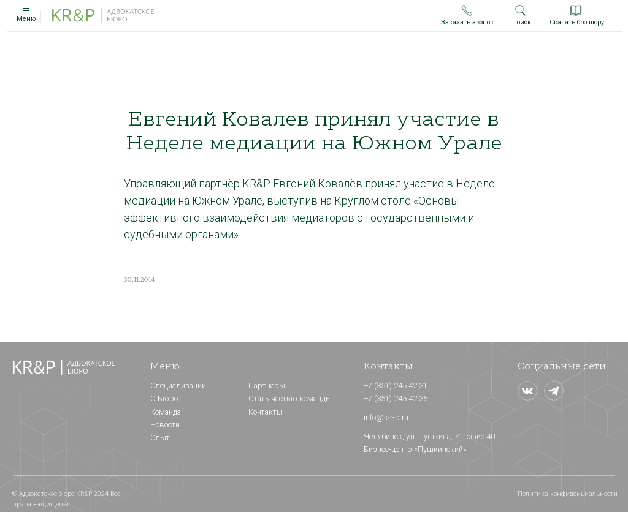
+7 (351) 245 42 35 (395, 398)
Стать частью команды (290, 398)
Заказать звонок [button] (467, 22)
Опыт (160, 437)
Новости (165, 424)
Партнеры (266, 385)
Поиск (521, 22)
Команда (165, 411)
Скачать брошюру (577, 22)
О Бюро (164, 398)
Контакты (265, 411)
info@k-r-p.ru (386, 417)
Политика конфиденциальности (568, 494)
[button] (467, 10)
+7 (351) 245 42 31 (395, 385)
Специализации (178, 385)
